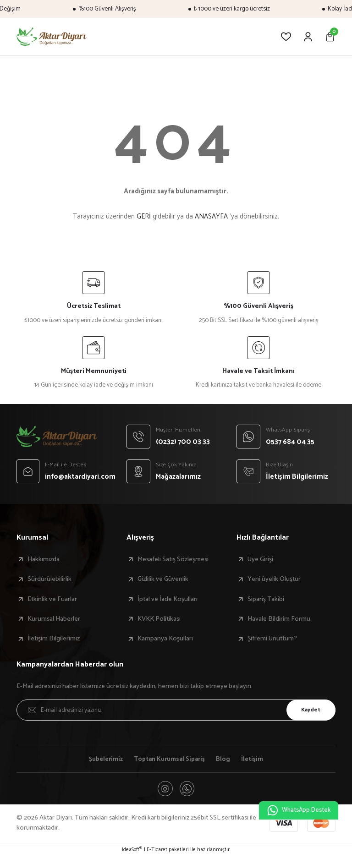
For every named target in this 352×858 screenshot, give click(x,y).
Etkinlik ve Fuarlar (52, 599)
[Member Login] (308, 36)
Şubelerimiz (104, 759)
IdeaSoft (132, 852)
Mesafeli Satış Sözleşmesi (173, 559)
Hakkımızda (44, 559)
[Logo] (51, 36)
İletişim (255, 759)
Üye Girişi (260, 559)
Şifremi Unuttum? (272, 639)
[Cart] (330, 36)
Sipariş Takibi (266, 599)
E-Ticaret (157, 852)
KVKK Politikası (159, 619)
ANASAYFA (211, 216)
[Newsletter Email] (176, 710)
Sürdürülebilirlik (50, 579)
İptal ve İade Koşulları (168, 599)
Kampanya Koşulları (165, 639)
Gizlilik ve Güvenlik (163, 579)
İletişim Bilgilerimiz (54, 639)
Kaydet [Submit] (308, 710)
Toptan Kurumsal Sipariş (170, 759)
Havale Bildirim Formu (279, 619)
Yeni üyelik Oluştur (274, 579)
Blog (226, 759)
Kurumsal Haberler (54, 619)
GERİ (144, 216)
